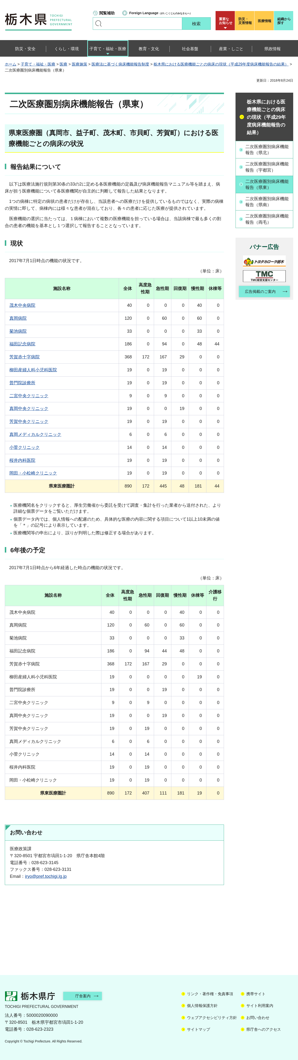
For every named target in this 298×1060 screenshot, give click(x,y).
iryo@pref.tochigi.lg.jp (46, 876)
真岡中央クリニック (28, 408)
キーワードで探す (98, 23)
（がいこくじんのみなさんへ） (160, 13)
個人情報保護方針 (202, 1006)
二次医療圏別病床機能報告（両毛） (267, 219)
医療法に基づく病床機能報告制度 (120, 64)
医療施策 (79, 64)
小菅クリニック (24, 447)
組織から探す (284, 21)
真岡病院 (18, 318)
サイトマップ (198, 1029)
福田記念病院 (22, 344)
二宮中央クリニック (28, 395)
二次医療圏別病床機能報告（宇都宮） (267, 167)
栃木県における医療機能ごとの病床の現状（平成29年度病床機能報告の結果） (221, 64)
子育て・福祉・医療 (38, 64)
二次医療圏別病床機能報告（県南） (267, 201)
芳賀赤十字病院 (24, 357)
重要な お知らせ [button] (225, 21)
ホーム (10, 64)
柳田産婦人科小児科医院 (33, 369)
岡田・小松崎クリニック (33, 473)
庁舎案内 (83, 996)
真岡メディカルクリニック (35, 434)
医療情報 (264, 21)
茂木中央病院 (22, 305)
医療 (63, 64)
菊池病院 (18, 331)
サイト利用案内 (259, 1006)
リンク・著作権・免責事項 (210, 994)
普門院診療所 (22, 382)
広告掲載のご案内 (260, 291)
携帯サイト (256, 994)
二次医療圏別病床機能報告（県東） (267, 184)
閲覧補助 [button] (107, 13)
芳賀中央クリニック (28, 421)
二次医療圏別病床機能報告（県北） (267, 149)
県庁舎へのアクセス (263, 1029)
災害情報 (245, 21)
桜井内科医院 (22, 460)
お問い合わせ (257, 1018)
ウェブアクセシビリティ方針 (212, 1018)
